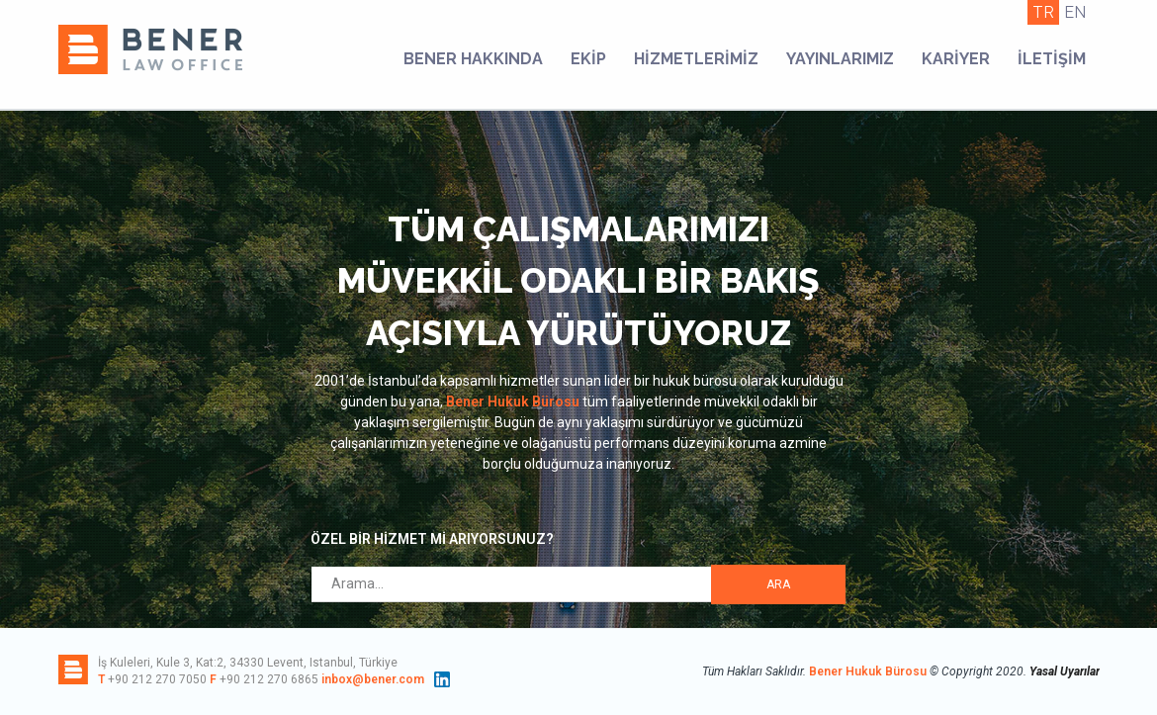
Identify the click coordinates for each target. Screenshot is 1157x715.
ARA (778, 584)
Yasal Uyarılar (1064, 671)
